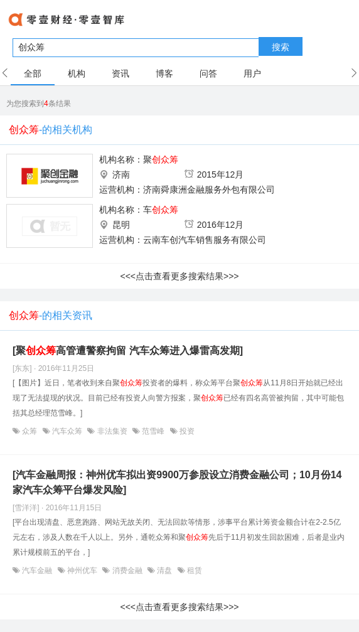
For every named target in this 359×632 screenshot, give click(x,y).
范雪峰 (153, 431)
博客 (164, 73)
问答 (208, 73)
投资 (186, 431)
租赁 (193, 570)
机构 (76, 73)
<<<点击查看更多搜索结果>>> (179, 276)
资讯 (120, 73)
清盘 (164, 570)
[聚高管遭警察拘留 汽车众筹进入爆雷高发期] (128, 350)
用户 (252, 73)
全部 (32, 73)
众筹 (30, 431)
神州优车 (82, 570)
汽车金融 (37, 570)
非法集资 (112, 431)
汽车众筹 (67, 431)
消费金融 (127, 570)
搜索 (280, 47)
